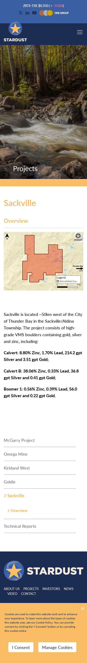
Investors (51, 588)
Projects (31, 588)
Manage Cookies (57, 647)
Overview (19, 510)
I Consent (21, 647)
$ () (43, 5)
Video (12, 593)
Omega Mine (16, 454)
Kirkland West (17, 468)
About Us (12, 588)
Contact (28, 593)
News (69, 588)
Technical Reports (20, 526)
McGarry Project (19, 440)
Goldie (10, 481)
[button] (79, 30)
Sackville (15, 495)
